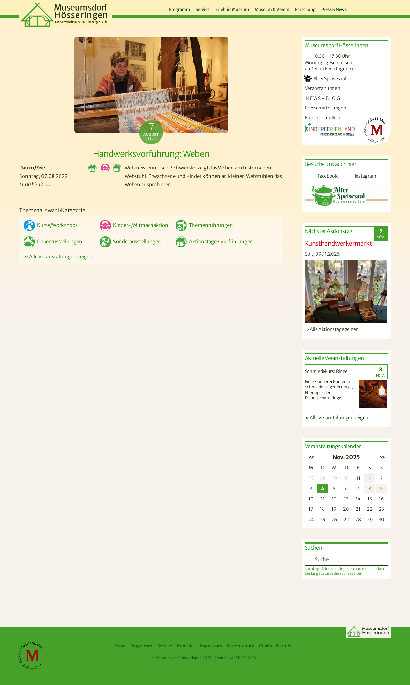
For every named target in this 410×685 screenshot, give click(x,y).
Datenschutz (240, 646)
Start (120, 646)
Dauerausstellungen (53, 241)
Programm (179, 9)
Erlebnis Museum (232, 9)
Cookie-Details (275, 646)
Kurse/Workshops (51, 225)
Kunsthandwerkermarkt (338, 243)
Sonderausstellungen (130, 241)
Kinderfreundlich (322, 118)
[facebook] (361, 8)
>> (381, 457)
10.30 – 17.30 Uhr (327, 56)
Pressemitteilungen (325, 108)
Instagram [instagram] (358, 176)
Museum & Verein (272, 9)
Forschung (305, 9)
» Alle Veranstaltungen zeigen (58, 257)
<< (310, 457)
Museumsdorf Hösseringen (178, 658)
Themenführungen (204, 225)
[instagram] (374, 8)
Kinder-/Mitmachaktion (134, 225)
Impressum (211, 646)
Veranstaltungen (322, 88)
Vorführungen (236, 241)
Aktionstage (196, 241)
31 (358, 478)
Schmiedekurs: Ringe (326, 371)
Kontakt (185, 646)
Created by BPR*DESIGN (235, 658)
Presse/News (334, 9)
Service (202, 9)
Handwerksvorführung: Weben (151, 153)
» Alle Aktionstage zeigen (332, 329)
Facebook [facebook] (320, 176)
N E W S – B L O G (322, 98)
